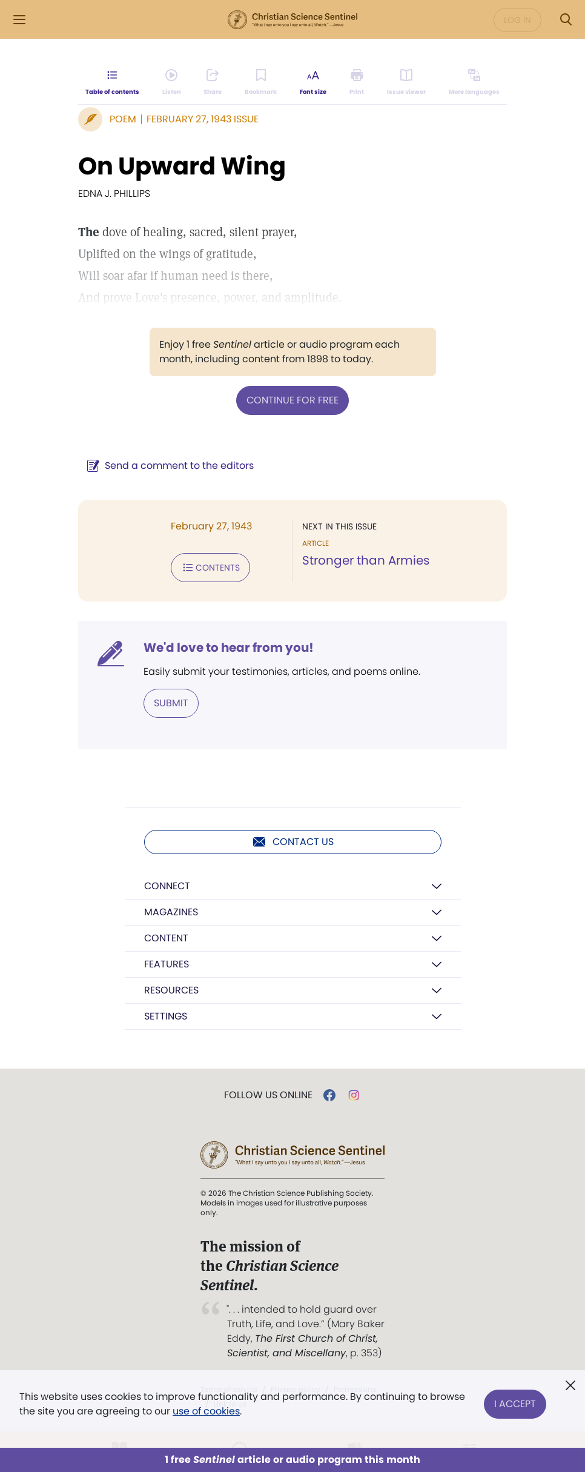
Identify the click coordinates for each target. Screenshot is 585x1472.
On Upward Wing (182, 166)
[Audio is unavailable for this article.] (171, 82)
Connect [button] (167, 886)
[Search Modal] (565, 20)
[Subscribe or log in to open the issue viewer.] (406, 82)
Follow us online (268, 1095)
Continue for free (292, 400)
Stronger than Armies (365, 560)
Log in (517, 20)
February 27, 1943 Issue (203, 119)
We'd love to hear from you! (229, 647)
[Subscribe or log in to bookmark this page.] (260, 82)
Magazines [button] (171, 912)
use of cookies (206, 1411)
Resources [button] (171, 990)
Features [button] (166, 964)
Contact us (293, 842)
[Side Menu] (19, 20)
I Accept (515, 1404)
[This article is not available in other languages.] (474, 82)
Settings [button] (165, 1016)
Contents (210, 567)
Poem (123, 119)
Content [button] (166, 938)
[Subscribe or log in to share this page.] (212, 82)
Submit (171, 703)
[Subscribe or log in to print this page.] (357, 82)
